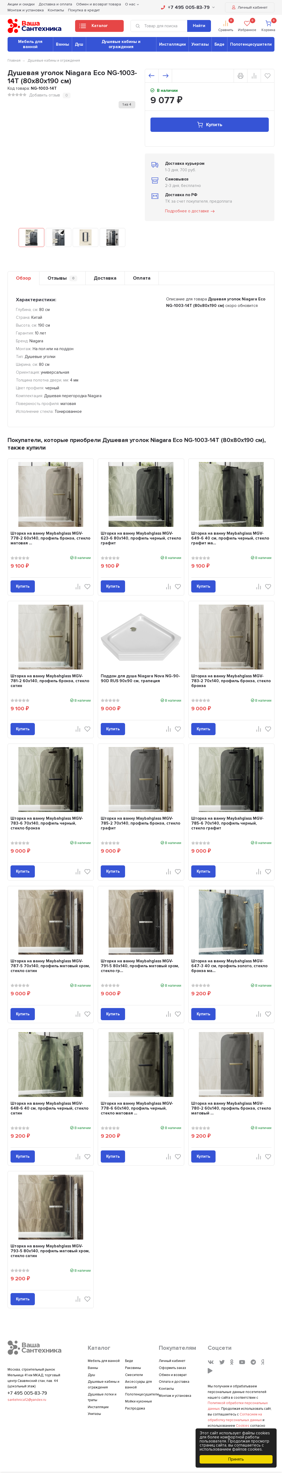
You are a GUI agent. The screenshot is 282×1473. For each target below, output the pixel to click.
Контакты (56, 10)
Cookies (242, 1426)
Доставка (105, 278)
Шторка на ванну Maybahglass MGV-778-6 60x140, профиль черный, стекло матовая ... (137, 1108)
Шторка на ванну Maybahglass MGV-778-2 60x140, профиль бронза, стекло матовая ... (50, 538)
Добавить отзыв (44, 95)
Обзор (23, 278)
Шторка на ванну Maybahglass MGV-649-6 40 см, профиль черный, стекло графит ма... (230, 538)
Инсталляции (172, 44)
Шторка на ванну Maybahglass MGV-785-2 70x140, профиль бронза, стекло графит (140, 823)
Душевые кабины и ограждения (121, 44)
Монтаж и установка (26, 10)
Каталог (93, 27)
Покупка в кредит (84, 10)
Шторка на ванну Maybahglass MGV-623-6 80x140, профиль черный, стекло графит (141, 538)
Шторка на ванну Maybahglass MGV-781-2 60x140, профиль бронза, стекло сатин (50, 681)
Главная (14, 60)
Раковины (133, 1368)
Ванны (62, 44)
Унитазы (200, 44)
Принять (236, 1459)
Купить (209, 124)
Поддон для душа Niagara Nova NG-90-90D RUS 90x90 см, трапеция (140, 678)
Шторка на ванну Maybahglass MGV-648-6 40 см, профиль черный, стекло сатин (49, 1108)
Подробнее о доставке (190, 211)
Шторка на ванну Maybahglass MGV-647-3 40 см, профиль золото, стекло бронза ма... (229, 966)
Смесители (134, 1375)
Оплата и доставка (174, 1382)
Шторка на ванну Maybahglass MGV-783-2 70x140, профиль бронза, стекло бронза (231, 681)
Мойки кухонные (138, 1401)
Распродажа (135, 1408)
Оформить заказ (172, 1368)
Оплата (141, 278)
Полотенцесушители (251, 44)
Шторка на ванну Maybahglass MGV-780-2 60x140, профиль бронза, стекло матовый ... (231, 1108)
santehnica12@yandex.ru (27, 1400)
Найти (199, 25)
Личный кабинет (249, 7)
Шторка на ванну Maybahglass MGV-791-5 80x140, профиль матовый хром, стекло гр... (140, 966)
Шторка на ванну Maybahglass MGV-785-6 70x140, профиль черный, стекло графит (227, 823)
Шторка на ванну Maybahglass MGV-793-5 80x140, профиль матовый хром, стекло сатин (50, 1251)
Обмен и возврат (173, 1375)
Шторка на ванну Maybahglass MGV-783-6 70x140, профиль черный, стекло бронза (47, 823)
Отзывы (62, 278)
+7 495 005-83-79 (188, 7)
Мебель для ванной (30, 44)
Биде (219, 44)
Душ (79, 44)
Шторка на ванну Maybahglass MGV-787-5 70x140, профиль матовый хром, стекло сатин (50, 966)
